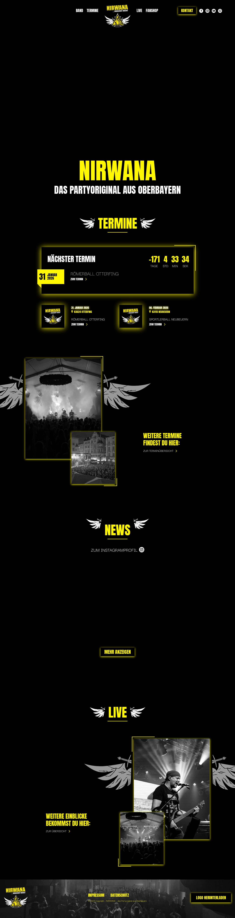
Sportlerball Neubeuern (168, 319)
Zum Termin (77, 279)
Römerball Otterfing (88, 319)
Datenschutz (119, 895)
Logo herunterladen (211, 897)
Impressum (96, 895)
